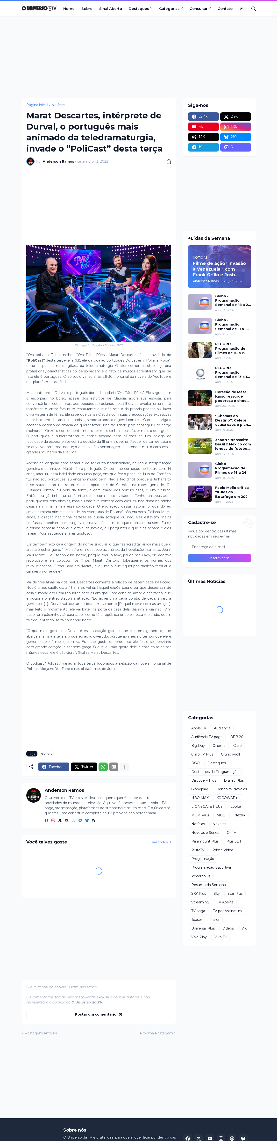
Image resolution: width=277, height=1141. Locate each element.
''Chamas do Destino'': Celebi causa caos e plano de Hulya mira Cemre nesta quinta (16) (232, 420)
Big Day (198, 745)
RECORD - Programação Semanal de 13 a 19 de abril (232, 372)
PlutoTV (198, 850)
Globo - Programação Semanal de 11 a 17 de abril (232, 324)
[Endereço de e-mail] (219, 547)
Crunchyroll (230, 754)
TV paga (198, 911)
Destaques (139, 8)
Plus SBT (233, 841)
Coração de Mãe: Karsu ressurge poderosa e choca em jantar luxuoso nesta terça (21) (232, 396)
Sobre (86, 8)
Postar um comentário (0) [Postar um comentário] (98, 1014)
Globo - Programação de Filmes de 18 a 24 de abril (231, 468)
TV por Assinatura (227, 911)
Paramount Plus (205, 841)
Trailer (215, 919)
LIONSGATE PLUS (207, 806)
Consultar (198, 8)
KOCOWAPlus (228, 798)
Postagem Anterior (41, 1033)
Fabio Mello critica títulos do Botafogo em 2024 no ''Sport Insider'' (232, 492)
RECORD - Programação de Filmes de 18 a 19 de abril (230, 348)
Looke (235, 806)
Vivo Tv (220, 937)
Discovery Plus (203, 780)
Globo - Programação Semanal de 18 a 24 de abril (233, 300)
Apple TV (198, 728)
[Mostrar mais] (124, 767)
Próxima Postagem (156, 1033)
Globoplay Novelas (231, 789)
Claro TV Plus (202, 754)
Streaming (200, 902)
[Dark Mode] (243, 9)
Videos (228, 928)
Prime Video (222, 850)
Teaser (196, 919)
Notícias (58, 105)
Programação (202, 859)
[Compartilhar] (167, 161)
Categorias (169, 8)
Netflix (239, 815)
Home (69, 8)
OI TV (231, 832)
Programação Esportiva (211, 867)
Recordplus (200, 876)
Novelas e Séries (205, 832)
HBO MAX (200, 798)
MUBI (222, 815)
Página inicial (37, 105)
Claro (237, 745)
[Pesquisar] (252, 9)
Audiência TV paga (206, 737)
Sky (217, 893)
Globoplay (199, 789)
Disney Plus (234, 780)
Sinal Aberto (110, 8)
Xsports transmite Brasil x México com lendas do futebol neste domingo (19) (233, 444)
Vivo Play (199, 937)
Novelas (219, 824)
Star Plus (234, 893)
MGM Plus (200, 815)
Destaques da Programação (215, 772)
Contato (225, 8)
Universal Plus (203, 928)
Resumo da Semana (208, 885)
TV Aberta (225, 902)
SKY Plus (198, 893)
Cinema (219, 745)
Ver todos (160, 842)
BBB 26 (236, 737)
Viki (244, 928)
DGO (195, 763)
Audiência (222, 728)
